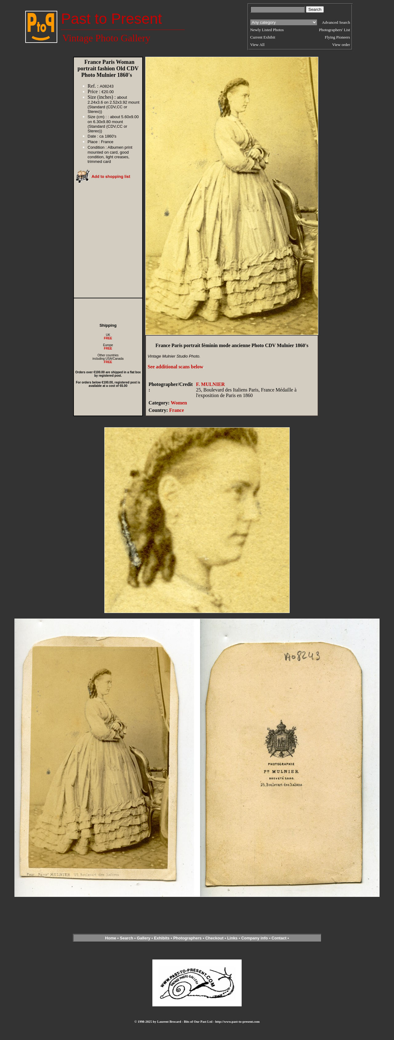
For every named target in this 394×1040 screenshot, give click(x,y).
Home (110, 938)
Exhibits (162, 938)
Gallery (143, 938)
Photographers (187, 938)
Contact (278, 938)
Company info (255, 938)
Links (232, 938)
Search (126, 938)
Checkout (214, 938)
